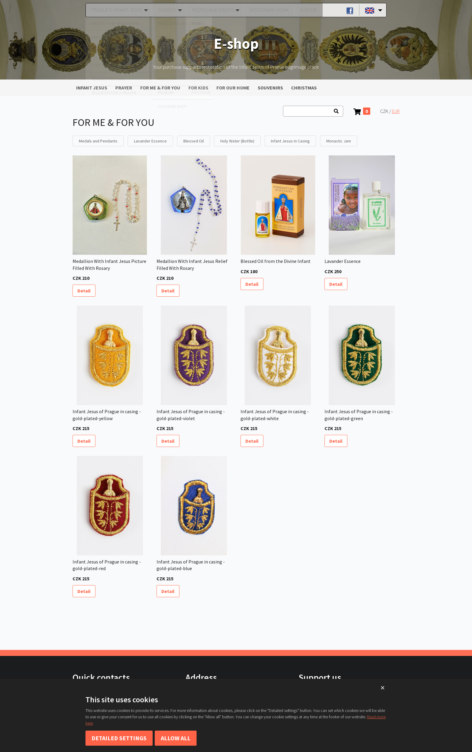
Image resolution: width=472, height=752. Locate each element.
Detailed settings (119, 738)
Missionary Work (268, 10)
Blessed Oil (193, 141)
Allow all (176, 738)
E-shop (306, 10)
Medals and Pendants (98, 141)
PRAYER (123, 88)
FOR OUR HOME (233, 88)
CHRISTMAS (304, 88)
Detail (84, 291)
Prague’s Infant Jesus (115, 10)
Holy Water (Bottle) (237, 141)
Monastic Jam (338, 141)
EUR (396, 111)
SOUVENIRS (270, 88)
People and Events (212, 10)
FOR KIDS (198, 88)
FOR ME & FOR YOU (160, 88)
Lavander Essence (150, 141)
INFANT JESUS (91, 88)
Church (165, 10)
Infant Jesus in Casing (290, 141)
